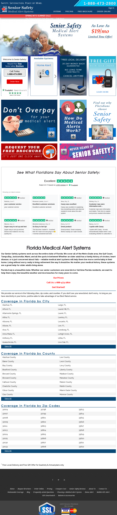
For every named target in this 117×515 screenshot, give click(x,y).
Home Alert (89, 492)
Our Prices (58, 278)
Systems (57, 11)
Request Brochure (24, 489)
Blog (28, 492)
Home (12, 489)
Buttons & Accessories (66, 495)
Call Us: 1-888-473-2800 (58, 282)
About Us (92, 489)
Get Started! (58, 287)
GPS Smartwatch (48, 495)
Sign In (111, 8)
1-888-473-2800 (100, 3)
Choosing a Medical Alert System (69, 492)
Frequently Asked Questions (43, 492)
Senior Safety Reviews (77, 489)
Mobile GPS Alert (103, 492)
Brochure (85, 11)
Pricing (69, 11)
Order (104, 11)
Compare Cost (61, 489)
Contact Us (103, 489)
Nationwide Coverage (16, 492)
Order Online (39, 489)
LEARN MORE (102, 92)
